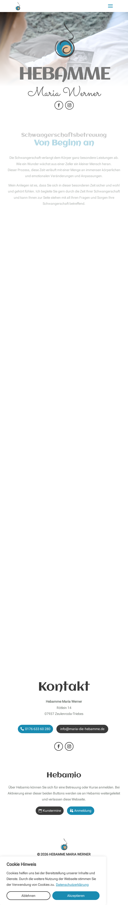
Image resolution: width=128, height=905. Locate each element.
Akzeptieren (76, 896)
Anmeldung (82, 810)
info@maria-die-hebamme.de (82, 729)
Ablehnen (28, 896)
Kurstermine (52, 810)
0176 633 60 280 (37, 729)
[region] (53, 880)
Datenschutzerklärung (72, 884)
